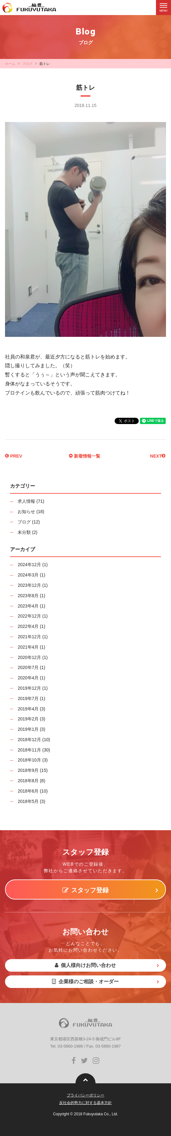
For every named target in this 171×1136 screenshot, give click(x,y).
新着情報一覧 (84, 456)
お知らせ (26, 511)
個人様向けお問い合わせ (85, 965)
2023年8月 (28, 595)
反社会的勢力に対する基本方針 (85, 1103)
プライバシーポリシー (85, 1095)
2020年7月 (28, 667)
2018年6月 (28, 791)
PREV (13, 456)
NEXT (157, 456)
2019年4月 (28, 708)
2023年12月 (29, 585)
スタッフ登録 (85, 890)
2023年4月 (28, 605)
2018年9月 (28, 770)
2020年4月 (28, 677)
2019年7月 (28, 698)
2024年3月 (28, 574)
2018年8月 (28, 780)
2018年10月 (29, 759)
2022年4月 (28, 626)
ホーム (10, 64)
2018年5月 (28, 801)
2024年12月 (29, 564)
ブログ (27, 64)
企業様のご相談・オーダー (85, 981)
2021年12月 (29, 636)
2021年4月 (28, 647)
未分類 (24, 532)
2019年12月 (29, 688)
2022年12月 (29, 615)
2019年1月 (28, 729)
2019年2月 (28, 718)
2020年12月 (29, 657)
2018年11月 (29, 749)
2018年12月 (29, 739)
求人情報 (26, 501)
